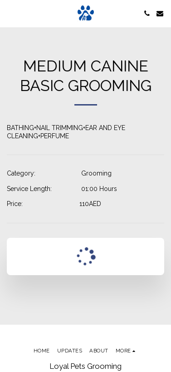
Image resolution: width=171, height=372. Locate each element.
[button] (10, 13)
